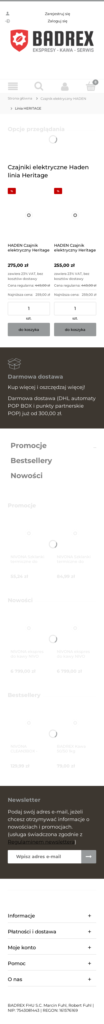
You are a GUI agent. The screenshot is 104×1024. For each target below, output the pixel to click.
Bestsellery (31, 460)
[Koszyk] (91, 86)
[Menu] (13, 86)
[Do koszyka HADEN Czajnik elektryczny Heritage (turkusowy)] (75, 329)
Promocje (29, 445)
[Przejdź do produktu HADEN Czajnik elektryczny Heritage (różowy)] (29, 215)
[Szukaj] (39, 86)
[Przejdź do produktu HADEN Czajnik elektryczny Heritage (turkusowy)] (75, 215)
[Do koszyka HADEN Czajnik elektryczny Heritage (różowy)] (29, 329)
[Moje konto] (65, 86)
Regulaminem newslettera (41, 842)
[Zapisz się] (88, 856)
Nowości (27, 475)
